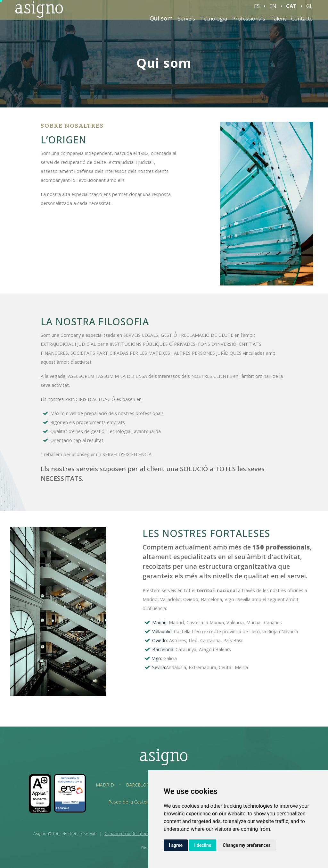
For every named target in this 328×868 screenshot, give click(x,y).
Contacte (302, 21)
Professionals (248, 21)
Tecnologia (213, 21)
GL (309, 9)
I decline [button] (202, 845)
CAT (291, 9)
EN (272, 9)
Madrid (105, 785)
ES (257, 9)
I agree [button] (176, 845)
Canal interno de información (132, 833)
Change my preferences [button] (246, 845)
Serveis (186, 21)
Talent (278, 21)
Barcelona (139, 785)
